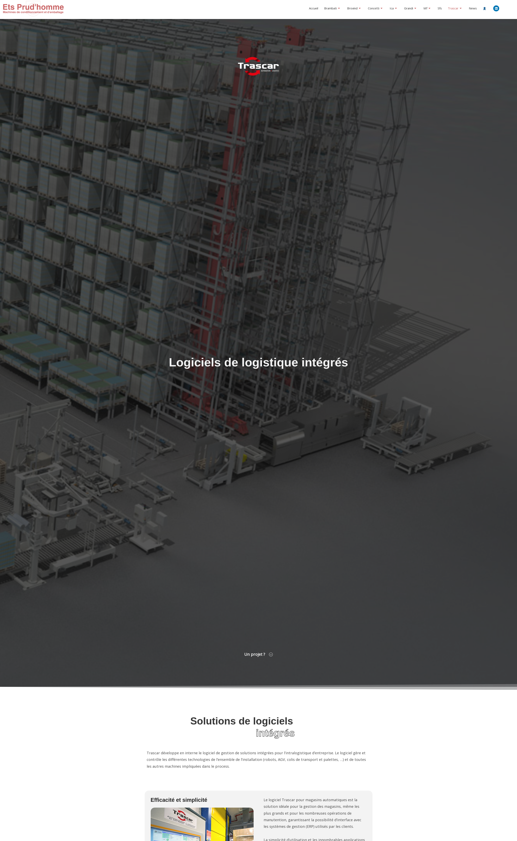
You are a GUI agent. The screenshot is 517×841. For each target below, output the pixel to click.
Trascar (455, 8)
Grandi (410, 8)
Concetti (375, 8)
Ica (393, 8)
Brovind (354, 8)
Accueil (313, 8)
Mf (427, 8)
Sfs (440, 8)
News (473, 8)
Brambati (332, 8)
